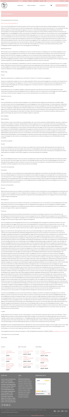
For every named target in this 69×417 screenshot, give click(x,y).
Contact (41, 1)
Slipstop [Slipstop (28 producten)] (26, 394)
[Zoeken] (45, 1)
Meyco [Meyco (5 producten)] (25, 390)
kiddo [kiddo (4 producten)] (30, 385)
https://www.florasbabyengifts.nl (9, 23)
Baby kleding (31, 5)
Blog (2, 410)
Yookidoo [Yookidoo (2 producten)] (21, 396)
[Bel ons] (63, 1)
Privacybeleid (26, 410)
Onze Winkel (35, 1)
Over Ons (25, 1)
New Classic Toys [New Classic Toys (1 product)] (22, 392)
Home (56, 13)
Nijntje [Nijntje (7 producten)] (28, 392)
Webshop (20, 5)
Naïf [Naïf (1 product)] (29, 390)
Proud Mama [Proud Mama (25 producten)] (21, 394)
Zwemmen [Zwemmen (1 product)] (26, 396)
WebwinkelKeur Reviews (37, 415)
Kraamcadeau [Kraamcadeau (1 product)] (29, 388)
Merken (30, 1)
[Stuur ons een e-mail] (62, 1)
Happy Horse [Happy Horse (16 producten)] (21, 385)
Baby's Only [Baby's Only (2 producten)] (21, 379)
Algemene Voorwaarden (10, 410)
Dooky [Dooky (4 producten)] (25, 381)
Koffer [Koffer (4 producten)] (24, 388)
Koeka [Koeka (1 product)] (20, 388)
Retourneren (34, 410)
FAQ (45, 410)
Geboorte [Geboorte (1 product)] (21, 383)
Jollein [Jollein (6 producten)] (26, 385)
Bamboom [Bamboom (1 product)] (21, 381)
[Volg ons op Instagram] (61, 1)
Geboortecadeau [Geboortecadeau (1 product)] (27, 383)
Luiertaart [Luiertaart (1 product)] (21, 390)
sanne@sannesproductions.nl (60, 331)
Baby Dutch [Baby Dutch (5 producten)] (27, 379)
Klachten (20, 410)
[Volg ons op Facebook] (59, 1)
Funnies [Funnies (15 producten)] (29, 381)
